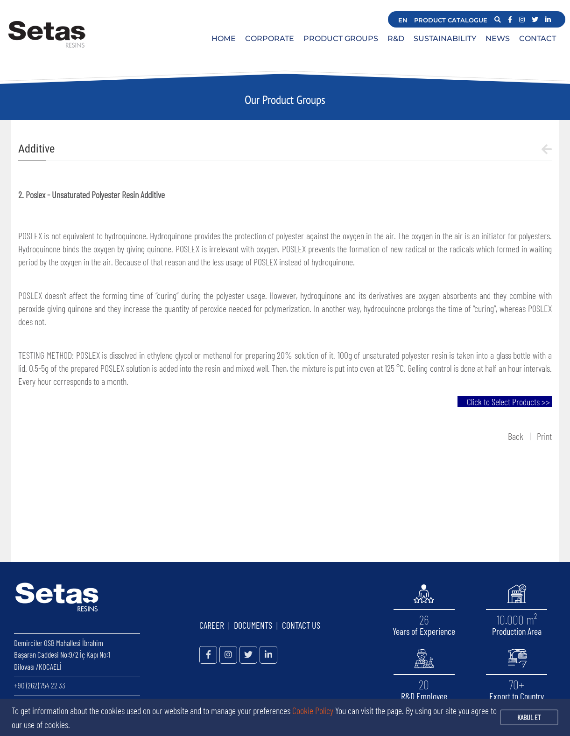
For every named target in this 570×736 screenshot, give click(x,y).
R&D (395, 38)
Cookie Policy (312, 710)
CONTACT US (301, 625)
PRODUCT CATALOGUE (450, 20)
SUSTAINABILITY (445, 38)
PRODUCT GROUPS (340, 38)
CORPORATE (269, 38)
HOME (223, 38)
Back (515, 436)
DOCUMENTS (253, 625)
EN (403, 20)
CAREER (211, 625)
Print (544, 436)
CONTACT (537, 38)
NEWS (498, 38)
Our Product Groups (285, 99)
